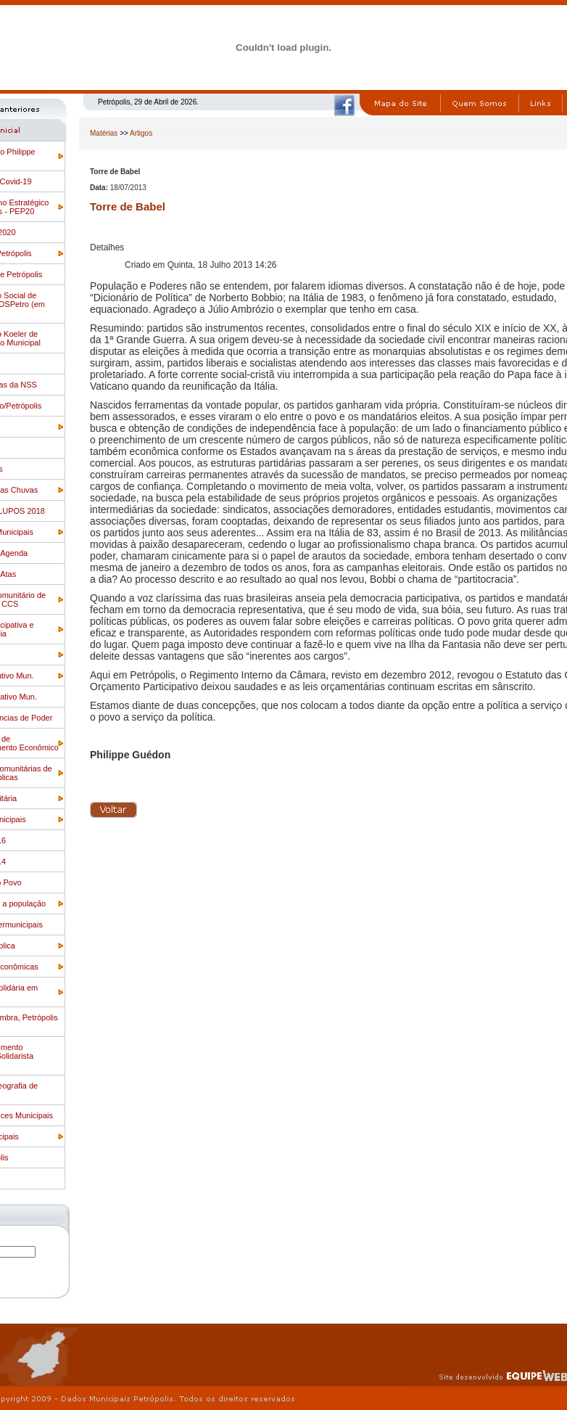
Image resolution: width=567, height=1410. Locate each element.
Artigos (141, 133)
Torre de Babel (127, 206)
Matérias (103, 133)
